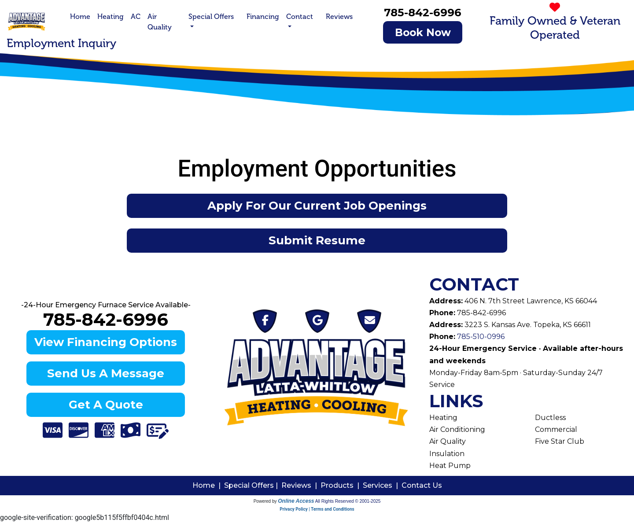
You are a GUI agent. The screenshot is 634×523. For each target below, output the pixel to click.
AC (135, 16)
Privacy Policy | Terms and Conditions (317, 509)
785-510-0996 (480, 336)
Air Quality (159, 21)
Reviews (339, 16)
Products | (342, 485)
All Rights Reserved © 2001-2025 (348, 501)
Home (80, 16)
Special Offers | (252, 485)
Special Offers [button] (211, 16)
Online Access (296, 501)
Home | (208, 485)
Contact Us (422, 485)
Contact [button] (299, 16)
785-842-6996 (422, 12)
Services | (382, 485)
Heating (110, 16)
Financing (263, 16)
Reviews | (301, 485)
